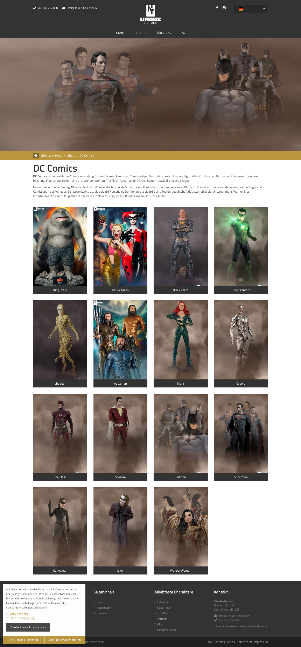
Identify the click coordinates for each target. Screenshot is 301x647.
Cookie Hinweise (19, 614)
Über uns (164, 33)
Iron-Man (162, 613)
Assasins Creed (166, 630)
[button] (184, 33)
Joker (160, 624)
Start (120, 33)
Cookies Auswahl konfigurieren (28, 627)
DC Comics (86, 155)
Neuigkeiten (104, 607)
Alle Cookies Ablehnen (23, 639)
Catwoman (163, 602)
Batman (162, 619)
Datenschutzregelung (22, 618)
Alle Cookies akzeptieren (65, 639)
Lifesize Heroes (51, 155)
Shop (141, 33)
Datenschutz (244, 642)
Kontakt (219, 642)
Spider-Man (164, 607)
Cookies (230, 642)
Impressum (261, 642)
